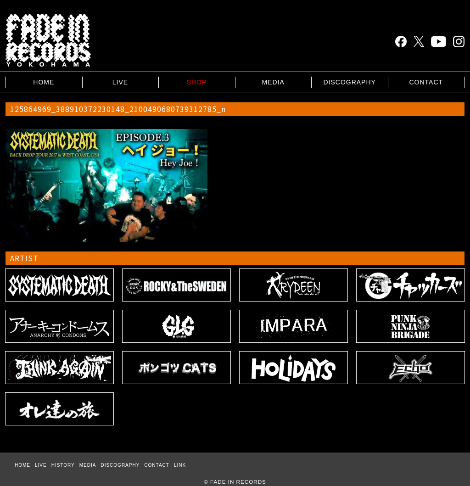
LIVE (120, 82)
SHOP (197, 82)
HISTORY (63, 465)
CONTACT (426, 82)
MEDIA (273, 82)
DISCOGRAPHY (349, 82)
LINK (180, 465)
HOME (43, 82)
